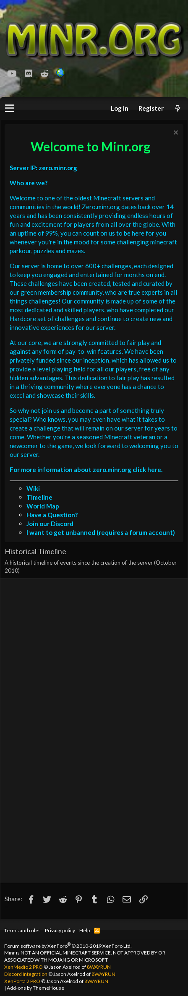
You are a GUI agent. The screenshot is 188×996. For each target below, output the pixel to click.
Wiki (33, 488)
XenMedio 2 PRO (23, 967)
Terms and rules (22, 930)
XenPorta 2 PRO (22, 981)
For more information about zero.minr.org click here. (86, 469)
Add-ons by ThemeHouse (35, 988)
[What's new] (177, 108)
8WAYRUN (99, 967)
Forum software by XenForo (68, 946)
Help (84, 930)
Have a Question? (52, 515)
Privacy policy (60, 930)
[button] (9, 108)
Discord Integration (25, 974)
